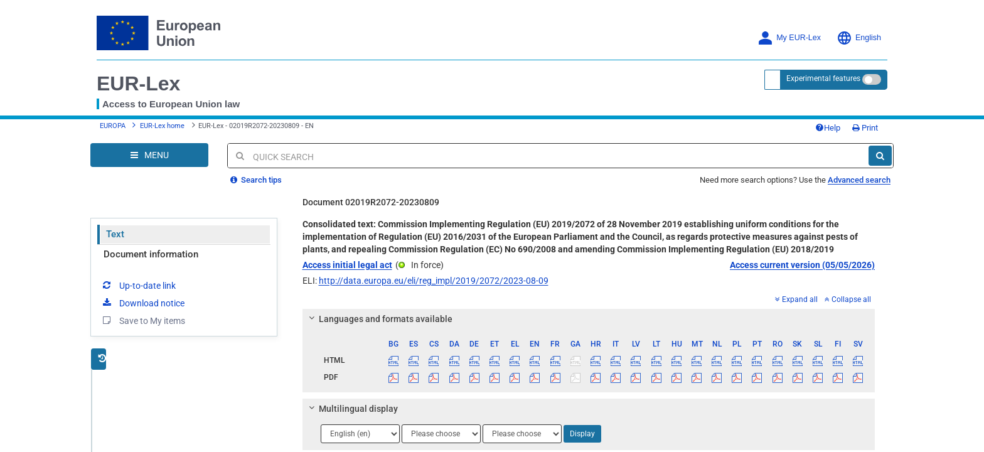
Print (865, 127)
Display (582, 433)
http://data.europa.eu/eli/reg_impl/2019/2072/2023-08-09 (433, 281)
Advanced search (859, 180)
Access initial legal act (347, 265)
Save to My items (142, 320)
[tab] (589, 318)
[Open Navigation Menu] (149, 155)
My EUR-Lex (789, 38)
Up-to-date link (138, 285)
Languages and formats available (378, 319)
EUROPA (113, 126)
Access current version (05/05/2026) (802, 265)
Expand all (796, 299)
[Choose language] (360, 433)
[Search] (880, 156)
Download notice (142, 302)
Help (827, 127)
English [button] (859, 38)
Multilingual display (351, 409)
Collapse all (848, 299)
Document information (151, 254)
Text (115, 234)
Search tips (256, 180)
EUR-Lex (138, 83)
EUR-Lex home (162, 126)
